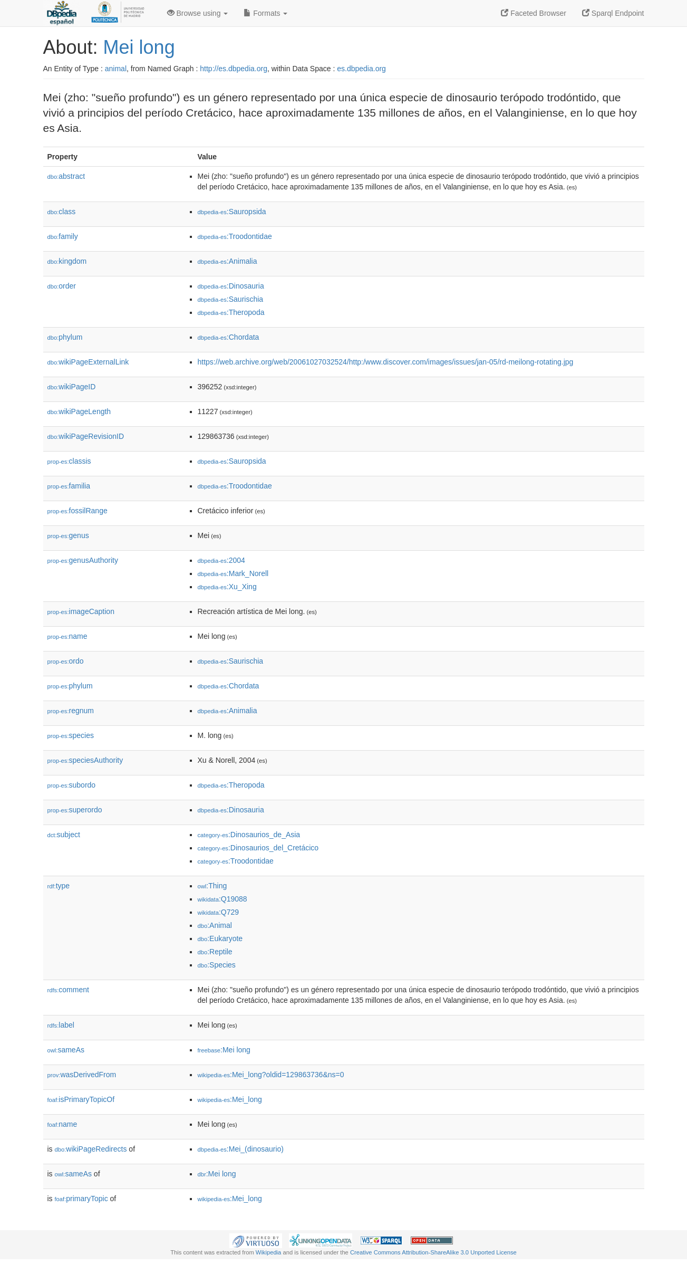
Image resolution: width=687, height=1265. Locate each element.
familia (69, 486)
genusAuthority (82, 560)
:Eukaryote (220, 938)
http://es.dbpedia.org (233, 68)
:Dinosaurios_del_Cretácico (258, 848)
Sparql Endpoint (613, 13)
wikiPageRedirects (91, 1149)
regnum (70, 710)
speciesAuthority (85, 760)
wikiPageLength (79, 411)
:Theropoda (231, 312)
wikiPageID (71, 386)
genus (68, 535)
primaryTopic (81, 1198)
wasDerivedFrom (82, 1074)
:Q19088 (222, 899)
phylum (65, 337)
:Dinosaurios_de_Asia (249, 834)
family (62, 236)
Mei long (139, 47)
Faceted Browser (533, 13)
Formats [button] (265, 13)
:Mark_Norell (233, 573)
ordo (65, 661)
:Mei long (224, 1050)
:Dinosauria (231, 286)
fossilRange (77, 510)
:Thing (212, 885)
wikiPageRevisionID (85, 436)
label (60, 1025)
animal (116, 68)
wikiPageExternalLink (88, 362)
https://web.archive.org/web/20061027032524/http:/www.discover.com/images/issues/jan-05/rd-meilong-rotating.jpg (386, 362)
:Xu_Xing (227, 586)
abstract (66, 176)
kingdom (67, 261)
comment (68, 989)
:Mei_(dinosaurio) (241, 1149)
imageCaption (80, 611)
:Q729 (218, 912)
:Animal (215, 925)
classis (69, 461)
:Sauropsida (232, 211)
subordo (71, 785)
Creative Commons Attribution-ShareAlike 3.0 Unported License (433, 1252)
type (58, 885)
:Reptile (215, 951)
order (61, 286)
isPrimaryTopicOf (81, 1099)
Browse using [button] (197, 13)
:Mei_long (230, 1099)
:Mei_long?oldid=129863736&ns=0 (271, 1074)
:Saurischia (231, 299)
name (67, 636)
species (70, 735)
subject (63, 834)
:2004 (221, 560)
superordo (74, 810)
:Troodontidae (235, 236)
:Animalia (227, 261)
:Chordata (228, 337)
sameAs (65, 1050)
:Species (217, 965)
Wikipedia (269, 1252)
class (61, 211)
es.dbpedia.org (361, 68)
